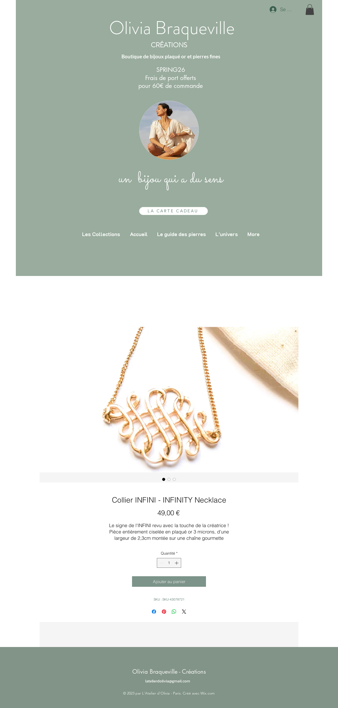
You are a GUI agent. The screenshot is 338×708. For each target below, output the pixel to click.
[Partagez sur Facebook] (154, 611)
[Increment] (177, 563)
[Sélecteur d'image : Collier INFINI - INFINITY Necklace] (163, 479)
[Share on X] (184, 611)
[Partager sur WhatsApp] (174, 611)
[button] (309, 9)
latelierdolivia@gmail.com (167, 681)
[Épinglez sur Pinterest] (164, 611)
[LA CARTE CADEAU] (173, 211)
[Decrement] (161, 563)
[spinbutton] (169, 563)
